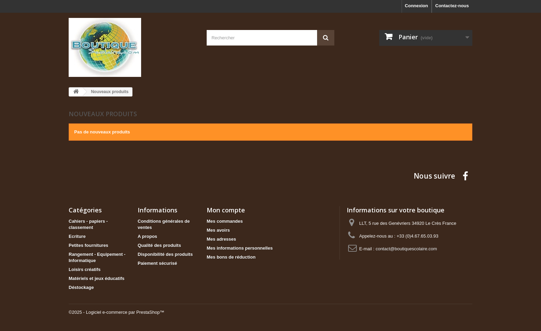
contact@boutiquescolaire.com (406, 248)
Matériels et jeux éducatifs (97, 278)
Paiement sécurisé (157, 263)
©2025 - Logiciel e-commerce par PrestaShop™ (116, 312)
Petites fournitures (88, 245)
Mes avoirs (218, 230)
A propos (147, 236)
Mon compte (226, 210)
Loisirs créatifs (85, 269)
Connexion (416, 5)
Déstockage (81, 287)
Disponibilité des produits (165, 254)
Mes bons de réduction (231, 257)
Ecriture (77, 236)
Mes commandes (225, 221)
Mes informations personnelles (240, 248)
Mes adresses (221, 239)
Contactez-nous (452, 5)
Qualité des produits (159, 245)
